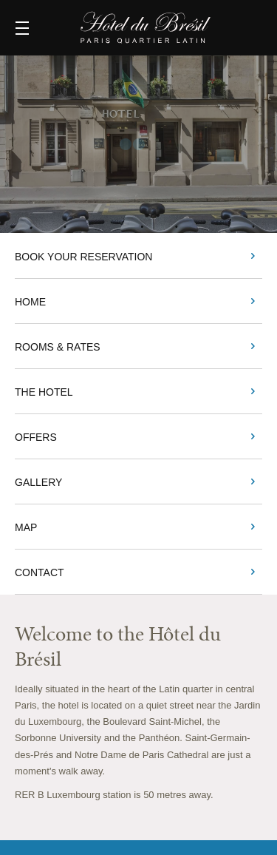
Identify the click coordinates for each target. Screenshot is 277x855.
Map (26, 527)
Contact (39, 572)
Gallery (38, 482)
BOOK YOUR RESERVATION (83, 257)
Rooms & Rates (57, 347)
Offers (36, 437)
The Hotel (44, 392)
